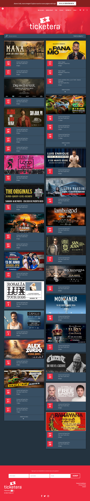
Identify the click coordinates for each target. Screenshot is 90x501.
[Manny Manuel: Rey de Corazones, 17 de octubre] (66, 338)
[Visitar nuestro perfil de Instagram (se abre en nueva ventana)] (87, 10)
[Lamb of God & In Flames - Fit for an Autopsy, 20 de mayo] (66, 221)
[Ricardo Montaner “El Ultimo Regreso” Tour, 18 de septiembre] (66, 309)
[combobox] (45, 36)
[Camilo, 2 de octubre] (24, 324)
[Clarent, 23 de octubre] (66, 367)
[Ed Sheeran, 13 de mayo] (24, 169)
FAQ (56, 10)
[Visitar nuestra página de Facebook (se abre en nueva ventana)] (80, 10)
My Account (41, 10)
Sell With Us (68, 10)
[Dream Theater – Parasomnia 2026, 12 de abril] (24, 92)
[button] (78, 36)
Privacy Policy (82, 485)
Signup (75, 476)
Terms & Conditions (81, 483)
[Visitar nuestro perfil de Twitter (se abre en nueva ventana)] (83, 10)
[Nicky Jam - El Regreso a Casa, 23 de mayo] (24, 232)
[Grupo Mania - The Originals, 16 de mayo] (24, 198)
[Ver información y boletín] (3, 9)
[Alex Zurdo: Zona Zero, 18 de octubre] (24, 354)
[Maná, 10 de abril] (24, 59)
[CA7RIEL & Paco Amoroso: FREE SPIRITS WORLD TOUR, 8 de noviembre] (66, 397)
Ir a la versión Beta (66, 3)
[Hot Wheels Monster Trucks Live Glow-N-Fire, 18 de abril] (66, 121)
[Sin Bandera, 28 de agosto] (66, 279)
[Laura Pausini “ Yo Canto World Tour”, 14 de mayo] (66, 192)
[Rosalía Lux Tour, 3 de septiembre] (24, 295)
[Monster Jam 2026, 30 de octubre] (24, 395)
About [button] (75, 10)
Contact (61, 10)
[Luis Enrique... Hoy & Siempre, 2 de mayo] (66, 162)
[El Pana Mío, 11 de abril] (66, 67)
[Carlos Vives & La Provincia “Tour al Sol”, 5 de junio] (66, 250)
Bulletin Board (49, 10)
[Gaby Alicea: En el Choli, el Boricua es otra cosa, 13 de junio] (24, 266)
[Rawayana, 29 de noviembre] (66, 430)
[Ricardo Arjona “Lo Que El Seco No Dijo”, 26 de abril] (24, 131)
